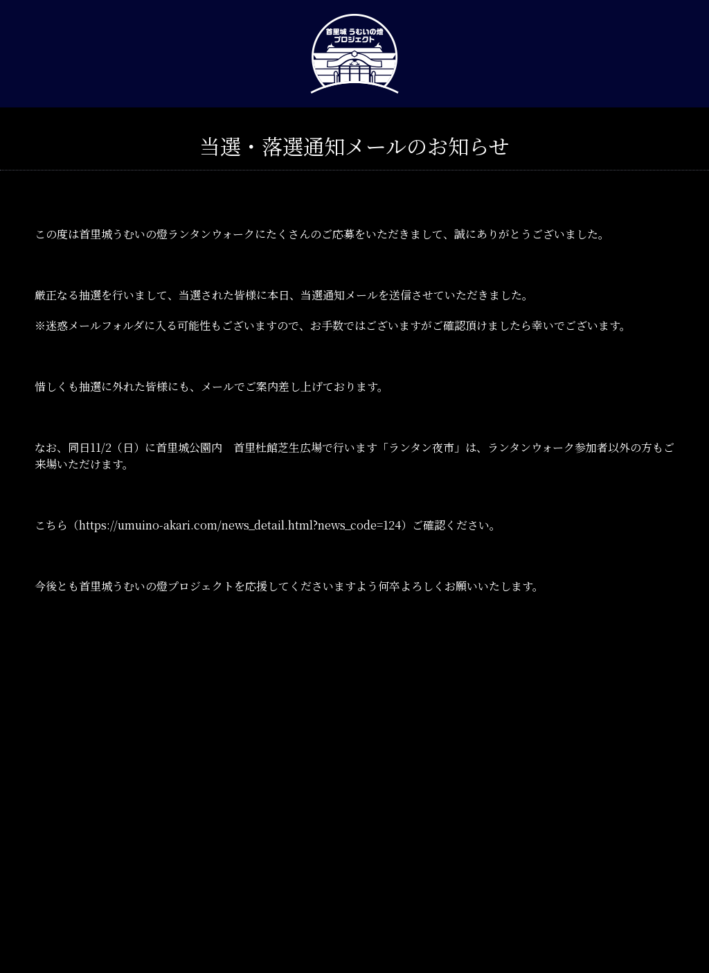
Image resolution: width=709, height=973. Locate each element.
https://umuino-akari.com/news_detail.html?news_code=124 (240, 525)
